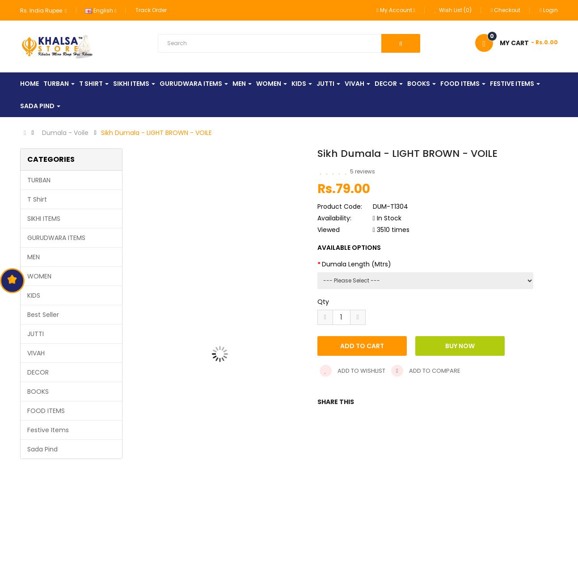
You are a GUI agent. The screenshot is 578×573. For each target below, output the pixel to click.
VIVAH (36, 353)
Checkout (505, 10)
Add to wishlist (352, 371)
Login (548, 10)
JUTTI (35, 333)
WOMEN (39, 276)
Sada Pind (42, 449)
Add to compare (425, 371)
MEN (33, 257)
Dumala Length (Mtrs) (356, 264)
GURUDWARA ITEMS (56, 237)
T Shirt (37, 199)
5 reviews (362, 171)
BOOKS (38, 391)
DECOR (38, 372)
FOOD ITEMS (46, 410)
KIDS (33, 295)
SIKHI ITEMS (43, 218)
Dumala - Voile (65, 133)
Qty (323, 301)
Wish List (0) (453, 10)
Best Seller (43, 314)
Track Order (151, 10)
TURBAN (39, 180)
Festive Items (48, 430)
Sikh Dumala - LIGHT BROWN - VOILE (156, 133)
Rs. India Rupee (43, 10)
